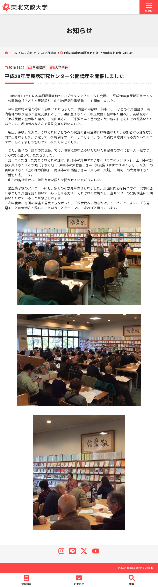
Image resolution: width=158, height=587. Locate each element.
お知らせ (31, 53)
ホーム (12, 53)
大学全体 (61, 68)
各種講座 (50, 53)
